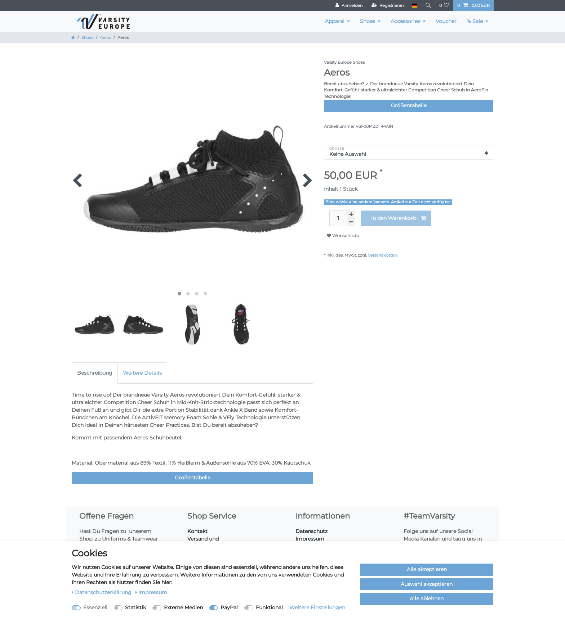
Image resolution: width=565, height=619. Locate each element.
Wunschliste (343, 235)
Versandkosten (382, 255)
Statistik (135, 607)
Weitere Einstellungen (317, 607)
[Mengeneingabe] (338, 218)
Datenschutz (311, 531)
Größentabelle (409, 105)
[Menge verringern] (351, 222)
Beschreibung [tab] (94, 373)
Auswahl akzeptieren (427, 584)
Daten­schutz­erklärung (102, 592)
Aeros (105, 37)
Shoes (367, 21)
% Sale (475, 21)
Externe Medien (183, 607)
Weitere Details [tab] (142, 373)
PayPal (229, 607)
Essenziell (95, 607)
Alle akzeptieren (427, 569)
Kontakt (197, 531)
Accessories (405, 21)
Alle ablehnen (427, 598)
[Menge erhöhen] (351, 214)
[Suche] (428, 5)
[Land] (414, 5)
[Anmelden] (348, 5)
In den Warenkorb (398, 218)
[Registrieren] (387, 5)
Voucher (446, 21)
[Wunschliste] (444, 5)
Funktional (269, 607)
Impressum (309, 539)
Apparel (334, 21)
